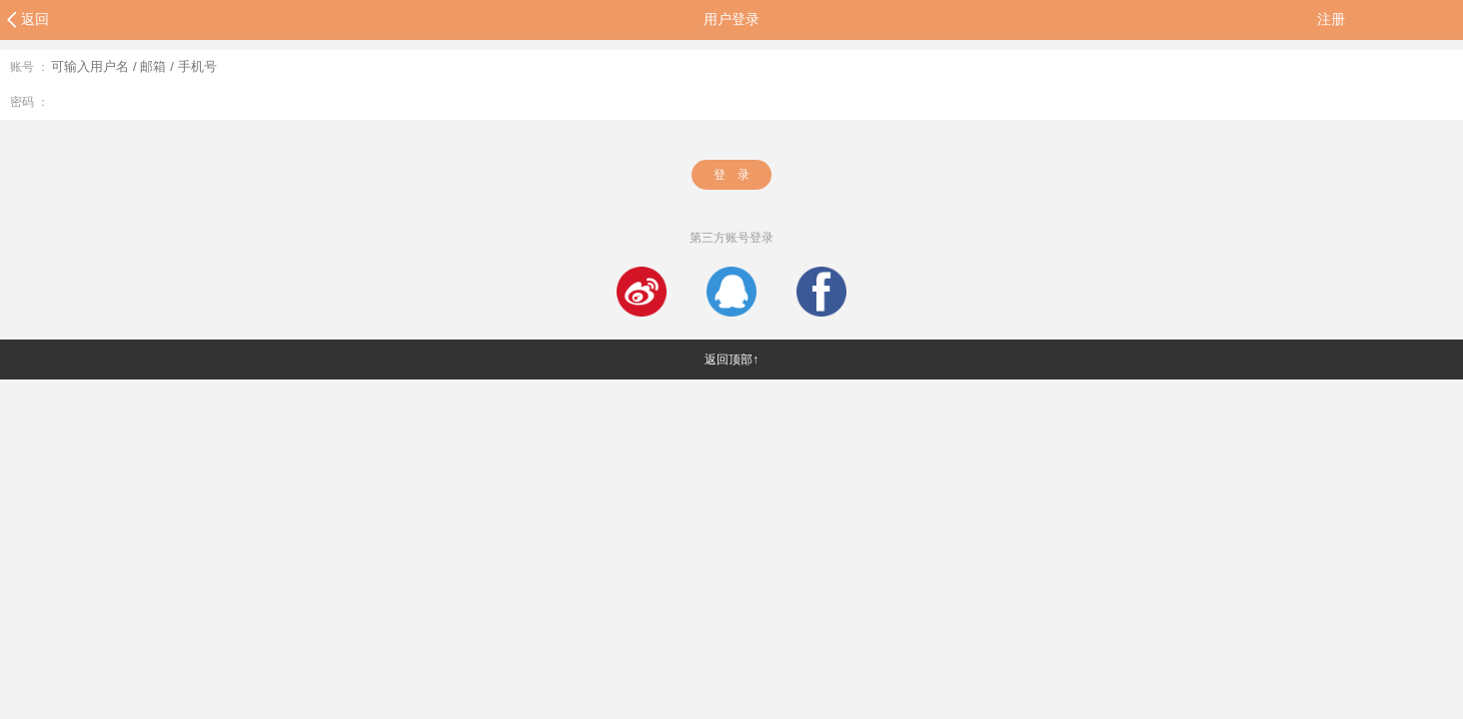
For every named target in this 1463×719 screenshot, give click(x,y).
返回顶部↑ (731, 359)
